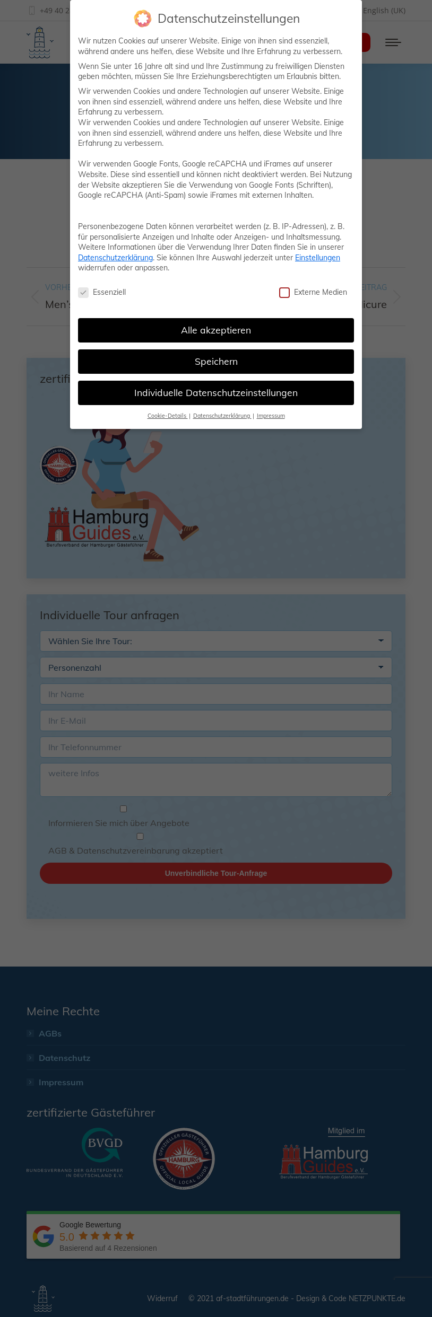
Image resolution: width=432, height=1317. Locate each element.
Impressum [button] (271, 415)
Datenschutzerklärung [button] (222, 415)
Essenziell (102, 292)
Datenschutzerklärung (115, 257)
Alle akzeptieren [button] (216, 330)
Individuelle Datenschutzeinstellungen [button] (216, 392)
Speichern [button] (216, 361)
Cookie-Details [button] (168, 415)
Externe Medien (313, 292)
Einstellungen (317, 257)
